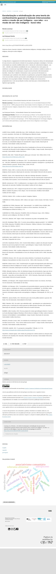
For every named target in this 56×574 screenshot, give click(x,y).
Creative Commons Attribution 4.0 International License (38, 414)
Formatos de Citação (11, 459)
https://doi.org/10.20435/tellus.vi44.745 (12, 192)
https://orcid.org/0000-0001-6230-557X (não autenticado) (16, 32)
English (4, 473)
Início (4, 11)
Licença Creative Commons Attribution (33, 423)
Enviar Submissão (9, 527)
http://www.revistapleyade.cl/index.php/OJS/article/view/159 (18, 355)
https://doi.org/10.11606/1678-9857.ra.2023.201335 (18, 45)
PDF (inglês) (15, 369)
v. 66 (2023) (15, 11)
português (5, 478)
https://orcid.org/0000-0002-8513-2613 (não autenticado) (16, 40)
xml (6, 369)
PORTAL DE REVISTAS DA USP (8, 2)
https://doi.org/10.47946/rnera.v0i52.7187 (13, 182)
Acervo (9, 11)
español (4, 475)
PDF (25, 369)
